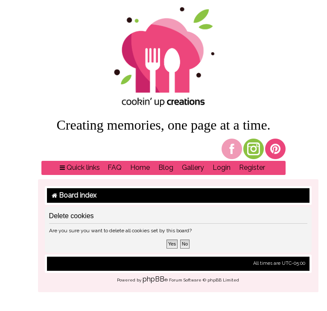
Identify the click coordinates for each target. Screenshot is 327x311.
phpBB (153, 279)
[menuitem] (115, 168)
